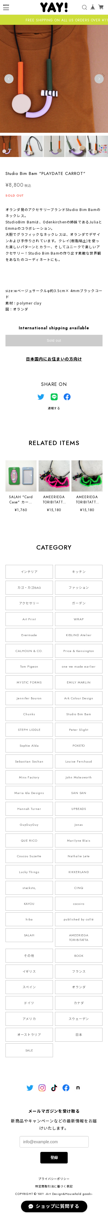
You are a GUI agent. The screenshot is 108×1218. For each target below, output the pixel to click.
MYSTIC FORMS (29, 682)
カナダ (79, 1003)
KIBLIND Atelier (78, 635)
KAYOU (29, 903)
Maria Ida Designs (29, 793)
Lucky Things (29, 872)
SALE (29, 1050)
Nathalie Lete (79, 856)
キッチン (79, 571)
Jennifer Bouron (29, 698)
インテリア (29, 571)
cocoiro (78, 903)
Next (99, 78)
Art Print (29, 619)
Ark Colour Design (78, 698)
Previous (9, 78)
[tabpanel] (54, 79)
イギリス (29, 971)
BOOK (79, 955)
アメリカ (29, 1019)
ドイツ (29, 1003)
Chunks (29, 714)
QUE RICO (29, 840)
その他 (29, 955)
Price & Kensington (78, 651)
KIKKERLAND (79, 872)
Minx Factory (29, 777)
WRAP (79, 619)
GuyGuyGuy (29, 824)
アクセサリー (29, 603)
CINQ (78, 888)
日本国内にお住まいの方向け (54, 359)
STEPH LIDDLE (29, 729)
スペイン (29, 987)
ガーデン (79, 603)
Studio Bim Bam (78, 714)
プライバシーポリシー (54, 1179)
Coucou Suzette (29, 856)
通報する (54, 408)
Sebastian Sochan (29, 761)
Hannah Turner (29, 808)
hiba (29, 919)
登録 (54, 1157)
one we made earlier (78, 666)
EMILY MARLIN (79, 682)
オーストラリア (29, 1034)
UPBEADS (78, 808)
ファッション (79, 587)
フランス (79, 971)
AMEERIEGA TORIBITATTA (79, 937)
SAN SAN (79, 793)
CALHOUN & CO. (29, 651)
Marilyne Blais (78, 840)
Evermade (29, 635)
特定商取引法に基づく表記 (54, 1186)
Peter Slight (78, 729)
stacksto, (29, 888)
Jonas (79, 824)
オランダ (79, 987)
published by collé (79, 919)
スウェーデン (79, 1019)
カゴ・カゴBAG (29, 587)
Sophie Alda (29, 745)
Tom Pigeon (29, 666)
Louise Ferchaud (78, 761)
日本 (78, 1034)
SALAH (29, 935)
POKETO (79, 745)
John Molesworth (79, 777)
